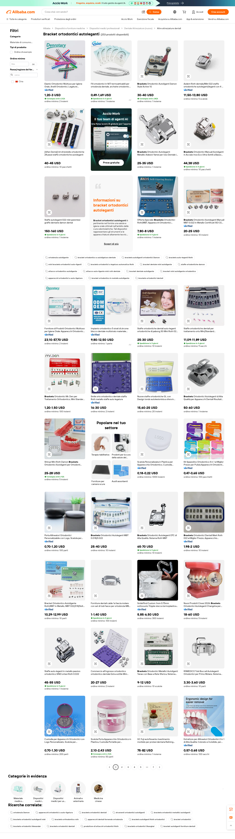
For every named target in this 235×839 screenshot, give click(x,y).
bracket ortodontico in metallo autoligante (108, 278)
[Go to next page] (159, 767)
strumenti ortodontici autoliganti (129, 812)
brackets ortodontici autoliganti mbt (28, 819)
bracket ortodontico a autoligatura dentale (95, 257)
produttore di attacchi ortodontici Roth (100, 826)
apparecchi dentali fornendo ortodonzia (104, 819)
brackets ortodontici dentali (149, 278)
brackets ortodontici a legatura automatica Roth (111, 264)
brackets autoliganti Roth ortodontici (147, 819)
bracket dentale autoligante (140, 271)
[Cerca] (154, 11)
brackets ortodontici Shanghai (139, 826)
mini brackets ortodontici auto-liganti (63, 264)
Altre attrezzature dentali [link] (169, 28)
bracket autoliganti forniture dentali (177, 826)
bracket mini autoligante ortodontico (178, 271)
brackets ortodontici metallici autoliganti (170, 812)
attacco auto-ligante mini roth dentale (101, 271)
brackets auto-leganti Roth (179, 257)
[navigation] (23, 398)
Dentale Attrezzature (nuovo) (138, 28)
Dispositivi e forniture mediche (70, 28)
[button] (143, 12)
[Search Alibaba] (92, 12)
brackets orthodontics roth (65, 819)
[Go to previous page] (109, 767)
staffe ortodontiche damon (191, 264)
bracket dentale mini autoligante (156, 264)
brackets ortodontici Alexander (25, 826)
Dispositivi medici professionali (105, 28)
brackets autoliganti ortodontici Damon (141, 257)
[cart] (185, 12)
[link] (231, 809)
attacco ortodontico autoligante (61, 271)
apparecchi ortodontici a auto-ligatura (64, 278)
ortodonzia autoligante (57, 257)
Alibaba (46, 28)
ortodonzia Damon (20, 812)
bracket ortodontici (181, 819)
